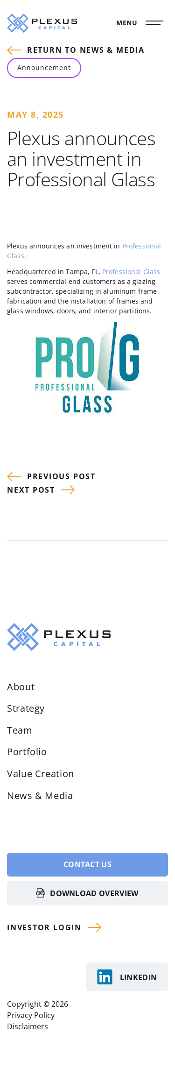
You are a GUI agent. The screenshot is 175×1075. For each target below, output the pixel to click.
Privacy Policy (31, 1015)
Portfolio (27, 751)
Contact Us (87, 864)
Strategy (26, 708)
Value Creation (40, 773)
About (21, 686)
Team (20, 730)
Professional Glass (131, 271)
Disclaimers (27, 1026)
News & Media (40, 795)
